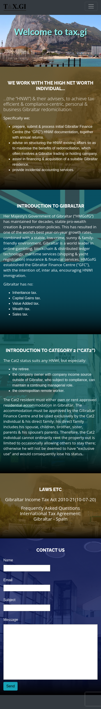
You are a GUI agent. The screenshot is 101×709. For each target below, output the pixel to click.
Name (8, 560)
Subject (9, 600)
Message (10, 620)
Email (7, 580)
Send (10, 686)
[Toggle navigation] (91, 6)
